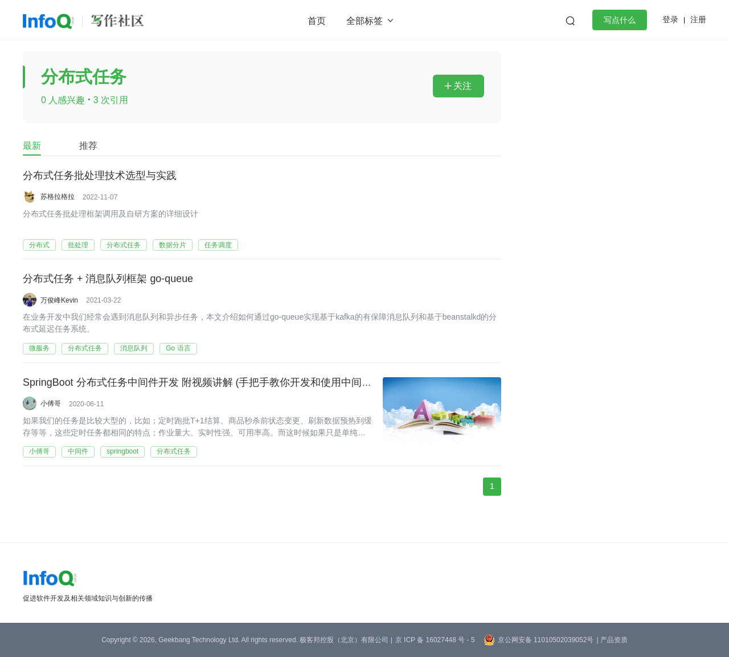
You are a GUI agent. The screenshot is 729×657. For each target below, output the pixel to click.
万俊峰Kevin (59, 300)
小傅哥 (50, 404)
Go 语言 (178, 349)
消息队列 (134, 349)
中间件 (78, 452)
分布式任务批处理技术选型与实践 (100, 176)
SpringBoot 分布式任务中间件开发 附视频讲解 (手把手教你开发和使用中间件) (199, 383)
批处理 (78, 245)
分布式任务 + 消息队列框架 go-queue (108, 279)
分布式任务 (124, 245)
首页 (317, 21)
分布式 (39, 245)
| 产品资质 (611, 640)
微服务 (39, 349)
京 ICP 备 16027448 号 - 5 (435, 640)
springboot (122, 452)
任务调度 (218, 245)
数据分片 (172, 245)
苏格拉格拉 (57, 197)
